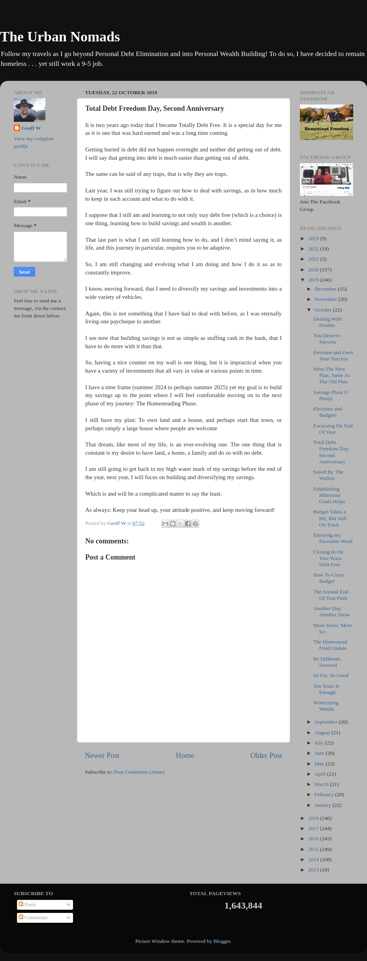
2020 (314, 269)
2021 (314, 259)
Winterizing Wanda (326, 706)
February (325, 794)
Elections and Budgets (327, 412)
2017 (314, 828)
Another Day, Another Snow (331, 611)
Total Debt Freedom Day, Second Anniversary (331, 452)
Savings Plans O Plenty (330, 395)
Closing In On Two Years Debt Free (328, 558)
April (321, 774)
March (322, 784)
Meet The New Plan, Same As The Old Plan (331, 375)
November (326, 299)
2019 (314, 280)
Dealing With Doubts (327, 322)
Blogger (221, 941)
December (326, 289)
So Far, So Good (330, 675)
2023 (314, 238)
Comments (33, 917)
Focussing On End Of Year (333, 429)
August (323, 732)
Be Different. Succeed (327, 662)
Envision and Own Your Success (333, 355)
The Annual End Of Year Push (330, 595)
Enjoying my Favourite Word (333, 538)
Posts (27, 904)
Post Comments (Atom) (139, 772)
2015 (314, 849)
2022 (314, 249)
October (324, 310)
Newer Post (102, 755)
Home (185, 755)
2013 (314, 870)
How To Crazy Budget (329, 578)
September (327, 722)
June (320, 753)
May (320, 764)
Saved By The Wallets (328, 475)
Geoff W (31, 128)
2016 (314, 839)
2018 (314, 818)
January (323, 805)
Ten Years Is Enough (326, 689)
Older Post (266, 755)
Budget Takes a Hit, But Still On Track (329, 518)
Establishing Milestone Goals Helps (329, 495)
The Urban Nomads (60, 37)
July (320, 743)
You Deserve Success (327, 338)
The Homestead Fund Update (330, 645)
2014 (314, 859)
